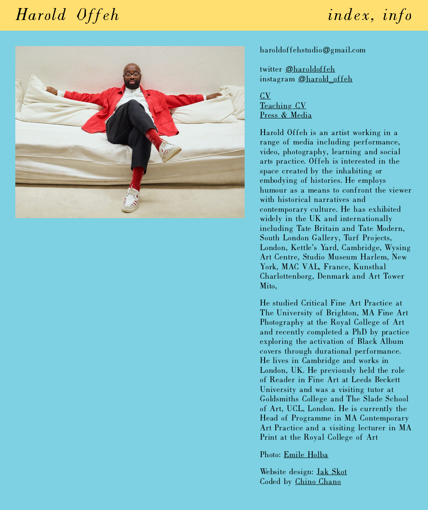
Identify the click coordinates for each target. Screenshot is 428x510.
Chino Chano (318, 482)
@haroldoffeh (310, 70)
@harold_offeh (325, 79)
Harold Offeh (67, 16)
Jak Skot (332, 472)
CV (265, 96)
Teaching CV (283, 106)
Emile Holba (306, 455)
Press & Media (286, 116)
